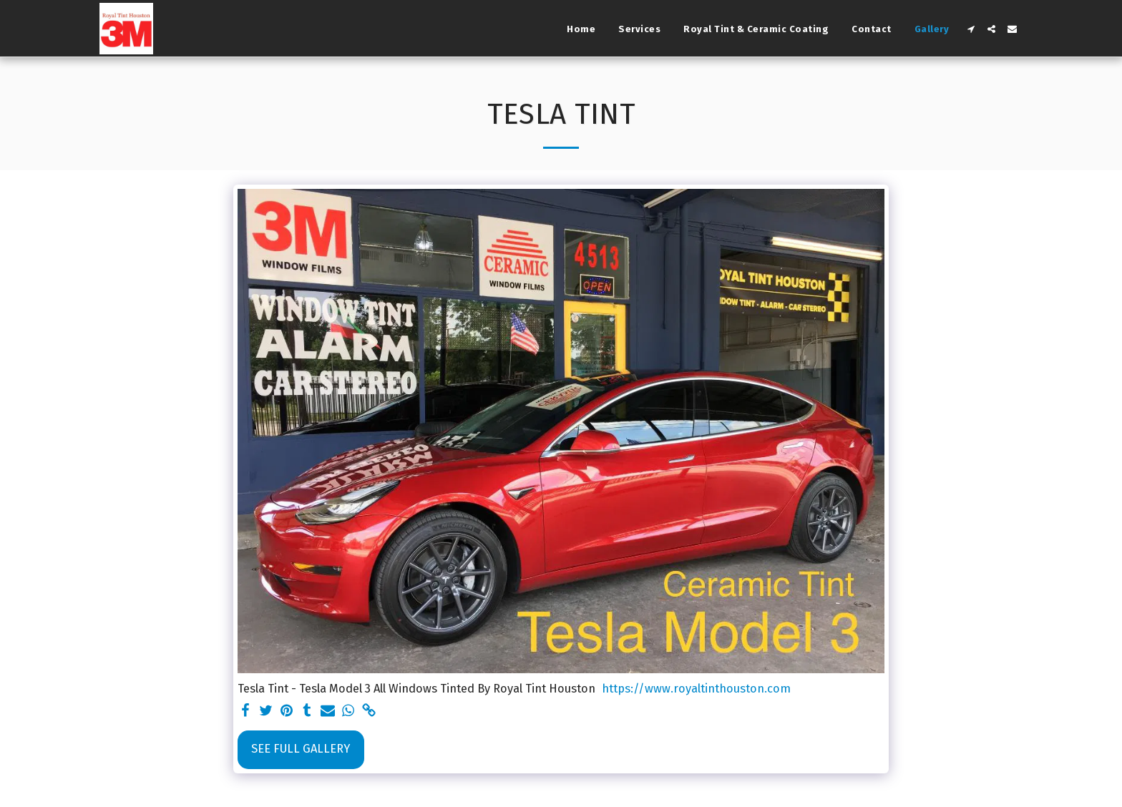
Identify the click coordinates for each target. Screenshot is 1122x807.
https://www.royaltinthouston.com (696, 688)
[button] (970, 29)
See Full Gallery (300, 748)
